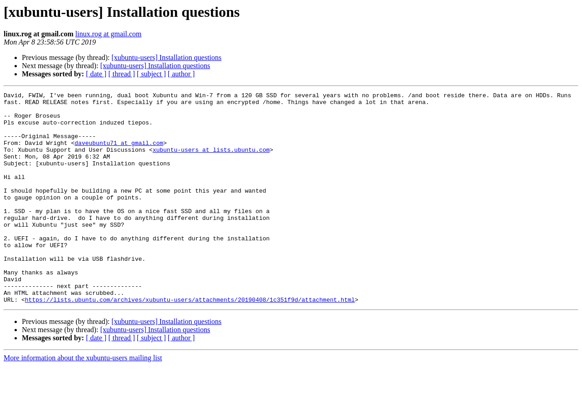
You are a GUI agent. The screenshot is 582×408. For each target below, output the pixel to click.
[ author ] (181, 74)
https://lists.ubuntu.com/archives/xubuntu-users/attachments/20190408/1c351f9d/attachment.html (190, 342)
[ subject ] (151, 74)
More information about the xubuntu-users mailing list (83, 400)
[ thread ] (121, 74)
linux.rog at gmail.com (108, 34)
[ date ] (96, 74)
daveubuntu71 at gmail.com (119, 153)
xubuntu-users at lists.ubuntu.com (211, 162)
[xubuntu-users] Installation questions (166, 57)
